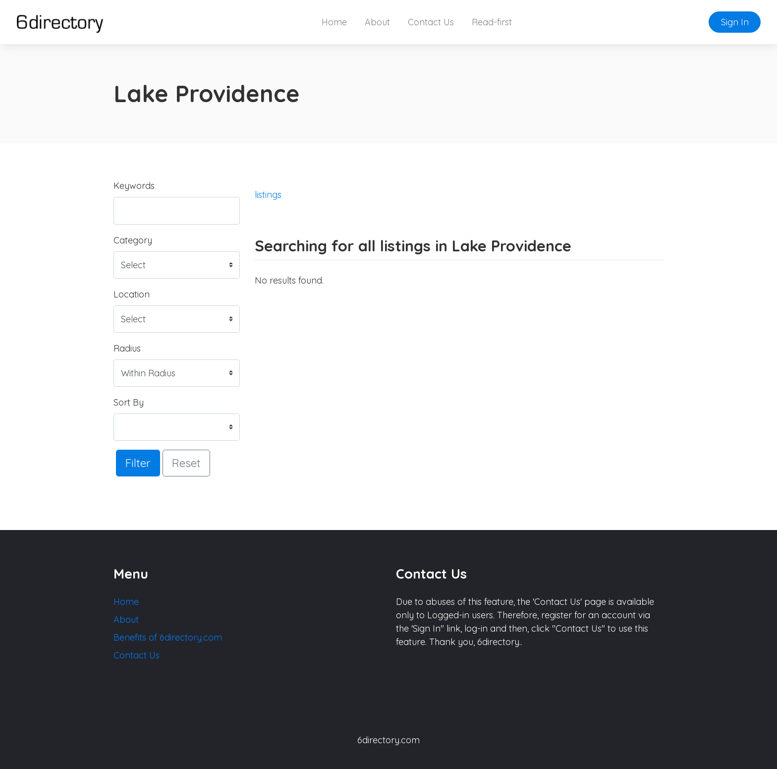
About (377, 22)
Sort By (128, 402)
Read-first (492, 22)
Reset (186, 463)
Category (132, 240)
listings (268, 194)
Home (334, 22)
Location (131, 294)
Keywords (134, 185)
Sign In (735, 22)
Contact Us (431, 22)
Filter (138, 463)
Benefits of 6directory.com (167, 637)
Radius (127, 348)
